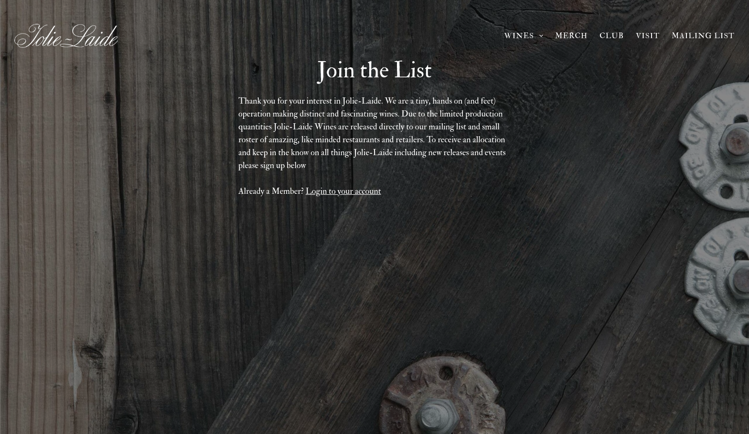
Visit (648, 36)
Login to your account (343, 191)
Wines (525, 36)
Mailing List (703, 36)
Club (611, 36)
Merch (571, 36)
